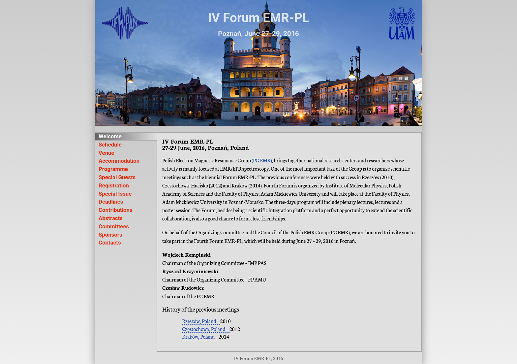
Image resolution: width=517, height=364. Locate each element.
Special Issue (115, 194)
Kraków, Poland (198, 336)
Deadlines (111, 202)
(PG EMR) (262, 160)
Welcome (110, 136)
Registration (114, 185)
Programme (113, 169)
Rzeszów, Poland (199, 320)
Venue (106, 153)
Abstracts (111, 218)
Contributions (116, 210)
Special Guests (117, 177)
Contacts (110, 243)
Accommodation (119, 161)
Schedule (110, 145)
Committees (114, 226)
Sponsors (110, 235)
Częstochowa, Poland (203, 328)
